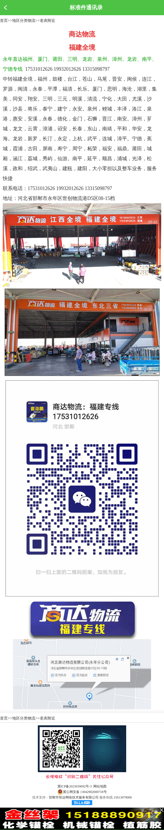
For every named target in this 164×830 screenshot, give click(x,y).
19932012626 (67, 69)
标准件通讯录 (86, 7)
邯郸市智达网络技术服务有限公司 (74, 797)
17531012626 (38, 69)
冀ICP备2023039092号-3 (74, 786)
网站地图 (100, 786)
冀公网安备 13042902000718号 (82, 792)
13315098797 (96, 69)
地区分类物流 (23, 21)
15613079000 (122, 797)
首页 (4, 21)
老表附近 (47, 21)
